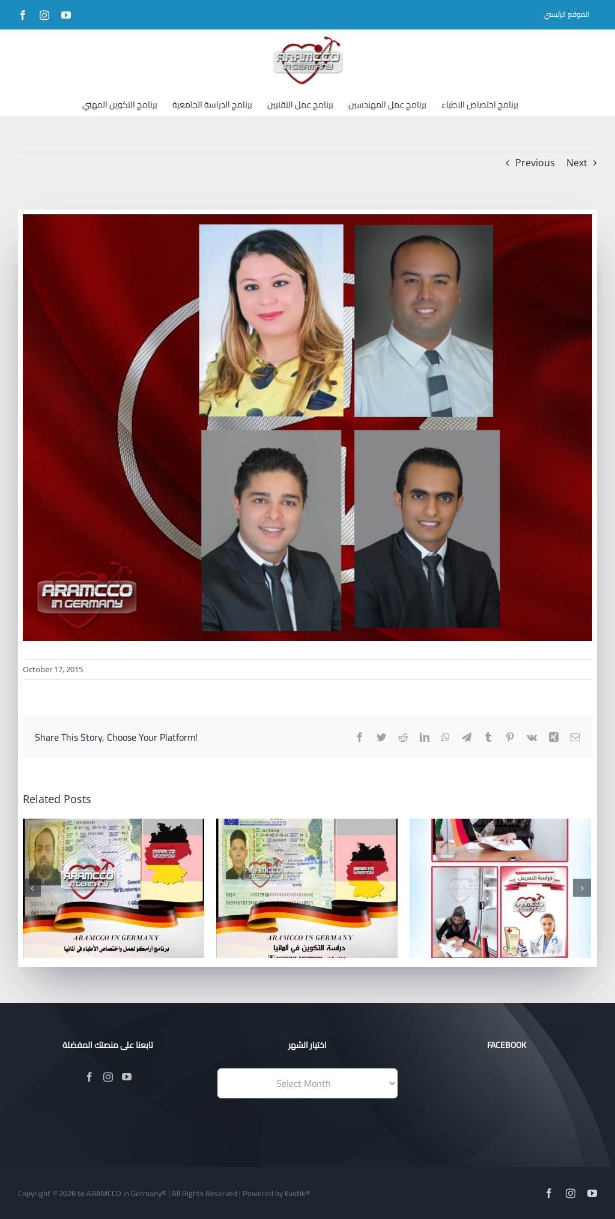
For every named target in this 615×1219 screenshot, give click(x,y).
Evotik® (297, 1193)
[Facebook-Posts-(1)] (307, 427)
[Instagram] (108, 1077)
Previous (535, 162)
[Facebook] (89, 1077)
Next (576, 162)
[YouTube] (127, 1077)
